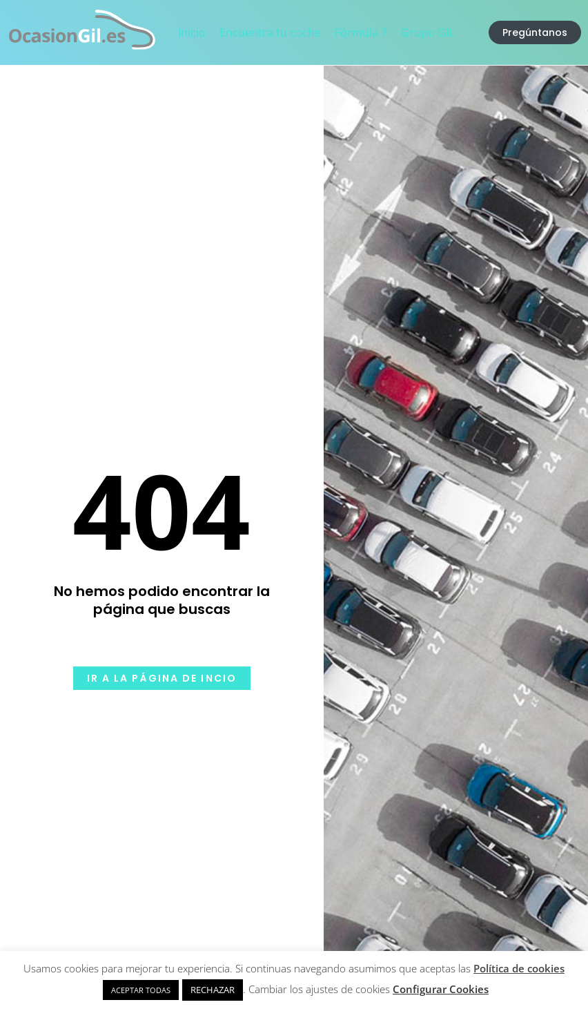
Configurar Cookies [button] (441, 989)
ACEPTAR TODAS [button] (140, 990)
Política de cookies (519, 968)
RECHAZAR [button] (212, 989)
